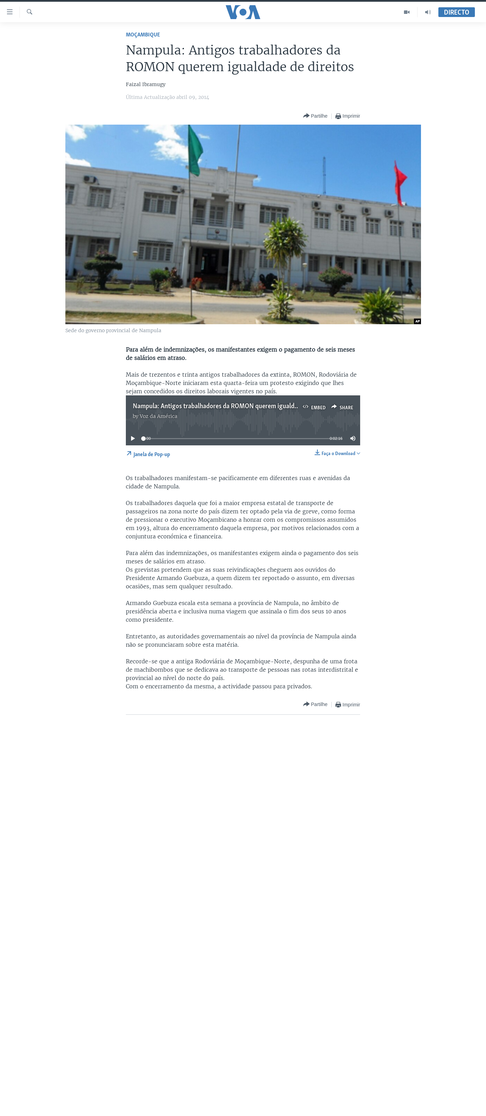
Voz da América (158, 416)
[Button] (315, 116)
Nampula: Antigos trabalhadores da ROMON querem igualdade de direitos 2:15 (240, 406)
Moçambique (143, 35)
